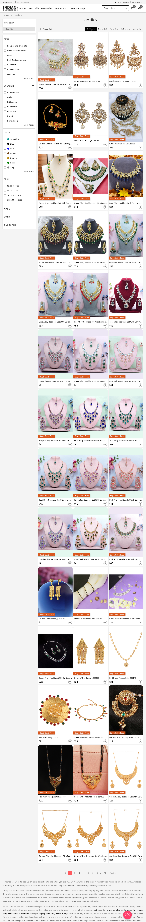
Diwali (10, 116)
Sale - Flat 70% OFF (66, 2)
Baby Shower (13, 92)
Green (11, 162)
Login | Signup (122, 2)
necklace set (91, 910)
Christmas (11, 111)
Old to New (114, 29)
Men (31, 8)
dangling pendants (45, 913)
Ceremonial (12, 106)
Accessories (46, 8)
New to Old (102, 29)
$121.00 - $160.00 (14, 200)
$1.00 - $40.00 (13, 186)
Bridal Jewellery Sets (16, 50)
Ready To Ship (78, 8)
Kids (37, 8)
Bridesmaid (12, 102)
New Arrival (60, 8)
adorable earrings (29, 913)
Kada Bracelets (13, 69)
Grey (10, 167)
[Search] (125, 8)
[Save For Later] (70, 88)
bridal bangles (113, 910)
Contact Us (136, 2)
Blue (10, 148)
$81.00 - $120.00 (14, 195)
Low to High (137, 29)
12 (105, 873)
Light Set (11, 74)
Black (11, 144)
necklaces (138, 910)
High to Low (125, 29)
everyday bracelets (11, 913)
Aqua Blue (13, 139)
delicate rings (62, 913)
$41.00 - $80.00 (13, 190)
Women (22, 8)
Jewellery (10, 29)
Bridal (10, 97)
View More (29, 78)
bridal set (125, 910)
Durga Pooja (12, 121)
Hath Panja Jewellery (16, 60)
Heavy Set (11, 64)
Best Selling (91, 29)
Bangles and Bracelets (17, 46)
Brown (11, 153)
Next (113, 873)
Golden (12, 158)
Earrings (10, 55)
